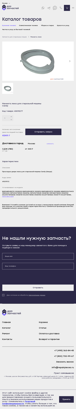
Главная (6, 322)
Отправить (38, 288)
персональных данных (37, 295)
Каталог (6, 328)
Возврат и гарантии (49, 339)
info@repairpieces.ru (63, 367)
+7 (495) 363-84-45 (64, 350)
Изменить (50, 144)
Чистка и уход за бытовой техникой (16, 29)
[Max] (55, 8)
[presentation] (19, 277)
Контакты (7, 339)
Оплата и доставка (49, 333)
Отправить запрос (43, 132)
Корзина (43, 322)
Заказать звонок (65, 362)
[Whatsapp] (43, 8)
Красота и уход (63, 25)
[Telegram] (49, 8)
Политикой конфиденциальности (18, 402)
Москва (6, 3)
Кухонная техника (9, 25)
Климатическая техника (28, 25)
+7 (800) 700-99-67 (64, 356)
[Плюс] (11, 117)
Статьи (42, 328)
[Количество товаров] (7, 118)
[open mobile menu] (73, 8)
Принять (66, 399)
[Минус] (11, 119)
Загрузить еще (8, 196)
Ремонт (6, 333)
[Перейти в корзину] (67, 8)
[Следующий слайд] (70, 61)
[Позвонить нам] (61, 8)
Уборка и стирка (47, 25)
